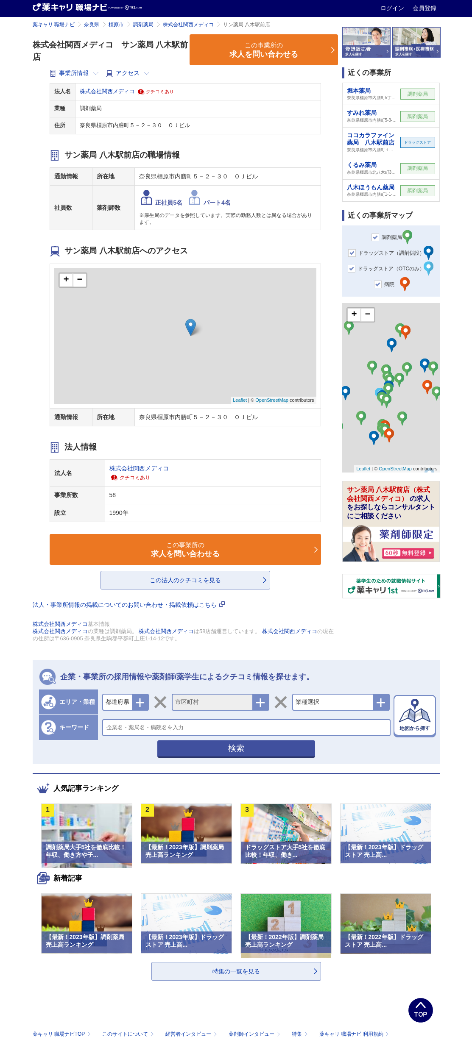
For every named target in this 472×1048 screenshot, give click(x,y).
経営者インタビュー (191, 1034)
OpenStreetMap (271, 400)
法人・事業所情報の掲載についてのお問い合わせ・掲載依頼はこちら (129, 604)
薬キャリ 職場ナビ (54, 25)
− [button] (79, 280)
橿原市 (116, 25)
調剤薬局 (143, 25)
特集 (300, 1034)
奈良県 (91, 25)
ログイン (393, 8)
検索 (236, 748)
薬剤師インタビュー (255, 1034)
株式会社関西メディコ (188, 25)
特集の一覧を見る (236, 971)
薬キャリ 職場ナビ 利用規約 (354, 1034)
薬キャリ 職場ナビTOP (62, 1034)
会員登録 (424, 8)
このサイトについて (128, 1034)
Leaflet (240, 400)
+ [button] (66, 280)
